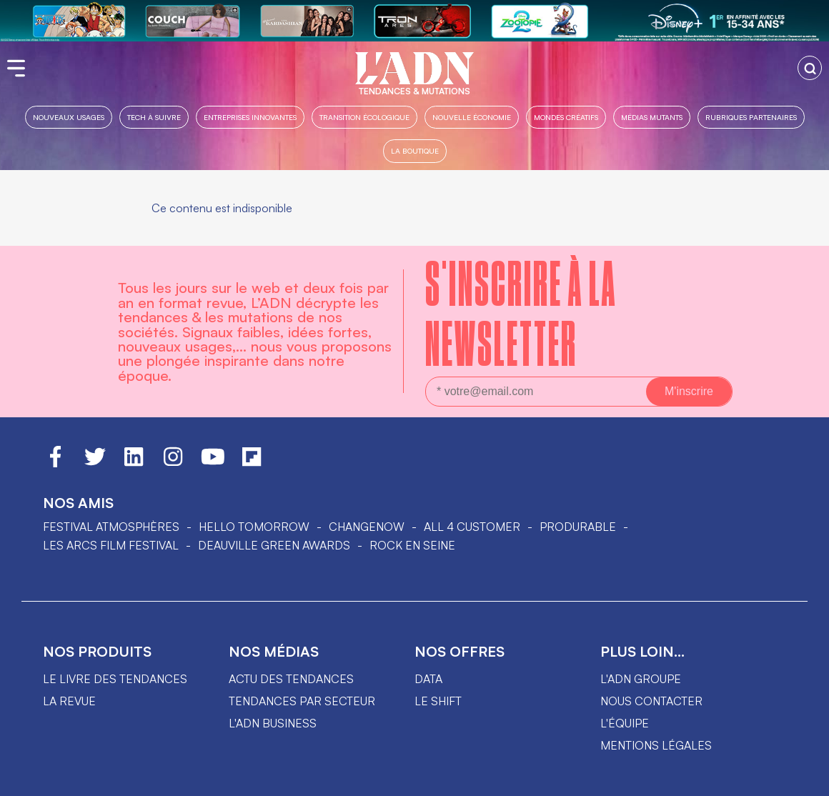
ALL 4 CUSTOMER (472, 526)
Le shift (438, 701)
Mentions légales (656, 745)
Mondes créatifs (566, 116)
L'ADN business (273, 723)
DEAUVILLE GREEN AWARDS (274, 545)
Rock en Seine (412, 545)
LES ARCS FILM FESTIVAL (111, 545)
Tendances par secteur (302, 701)
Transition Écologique (364, 116)
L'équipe (624, 723)
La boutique (415, 150)
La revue (69, 701)
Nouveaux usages (68, 116)
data (428, 679)
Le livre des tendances (115, 679)
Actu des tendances (291, 679)
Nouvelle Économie (471, 116)
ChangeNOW (366, 526)
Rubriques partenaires (751, 116)
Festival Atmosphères (111, 526)
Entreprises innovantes (250, 116)
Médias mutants (651, 116)
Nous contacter (651, 701)
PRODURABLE (578, 526)
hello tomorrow (254, 526)
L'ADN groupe (640, 679)
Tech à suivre (154, 116)
